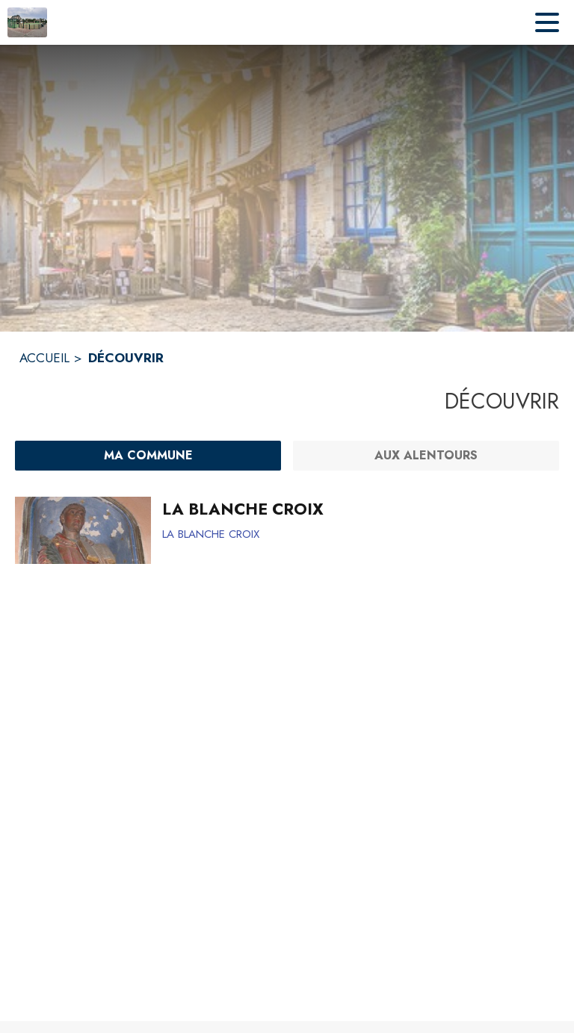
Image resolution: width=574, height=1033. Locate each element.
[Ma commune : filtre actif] (148, 456)
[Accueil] (27, 22)
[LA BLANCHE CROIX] (355, 509)
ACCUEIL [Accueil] (44, 358)
